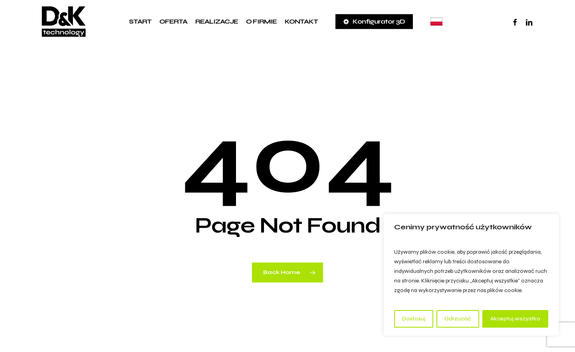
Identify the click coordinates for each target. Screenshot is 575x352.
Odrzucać (457, 318)
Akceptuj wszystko (515, 318)
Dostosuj (413, 318)
